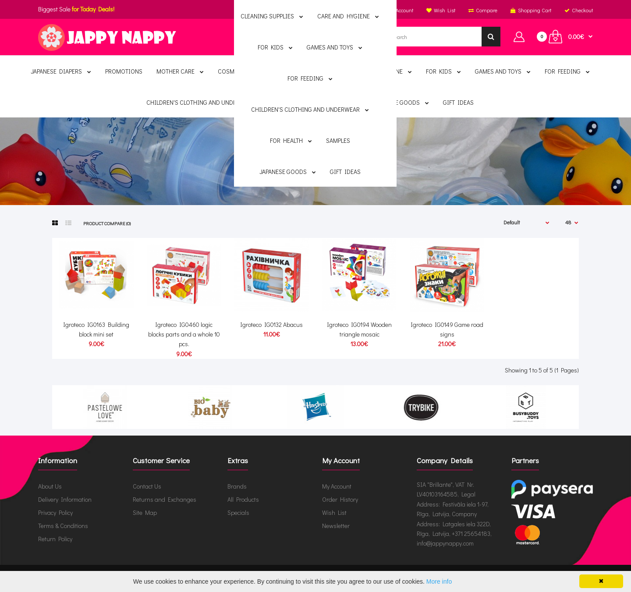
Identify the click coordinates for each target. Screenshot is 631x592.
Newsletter (336, 525)
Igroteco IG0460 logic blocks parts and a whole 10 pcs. (184, 334)
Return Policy (55, 539)
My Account (336, 486)
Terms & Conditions (63, 525)
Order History (340, 499)
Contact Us (147, 486)
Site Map (145, 512)
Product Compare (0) (107, 223)
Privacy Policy (55, 512)
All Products (243, 499)
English (314, 10)
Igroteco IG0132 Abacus (271, 324)
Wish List (334, 512)
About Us (50, 486)
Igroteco (340, 172)
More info (439, 581)
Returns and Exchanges (164, 499)
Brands (302, 172)
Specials (238, 512)
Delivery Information (65, 499)
